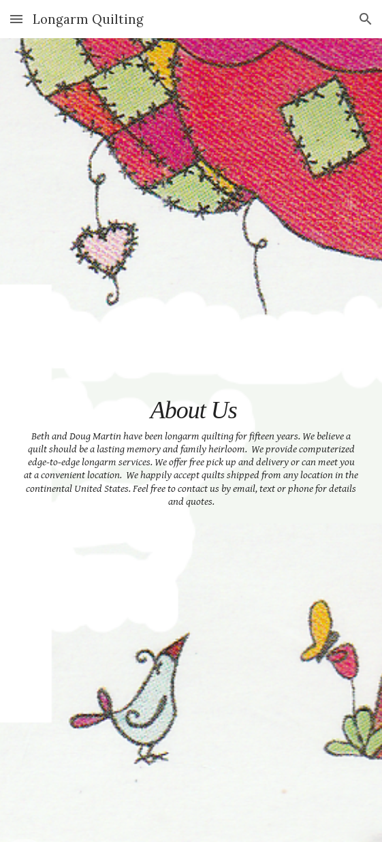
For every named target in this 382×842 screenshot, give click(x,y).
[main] (191, 440)
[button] (16, 18)
